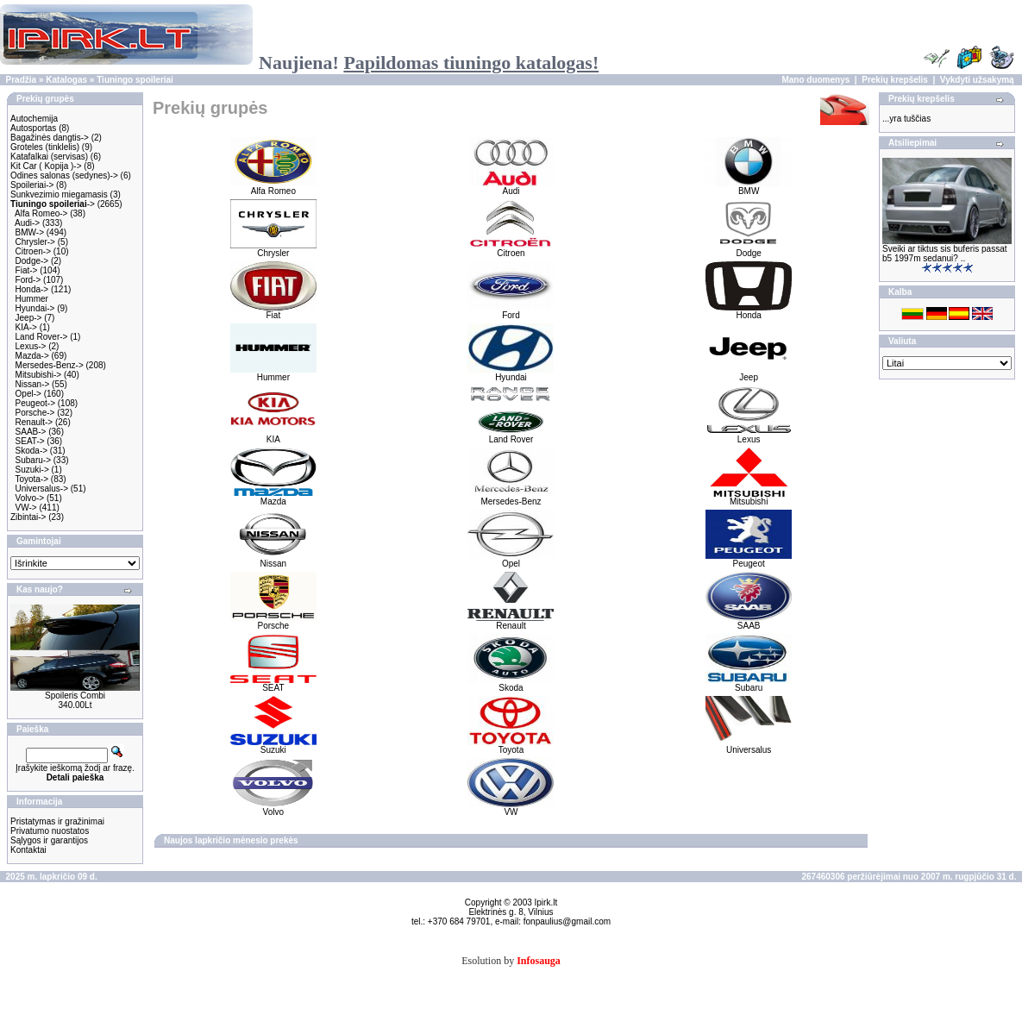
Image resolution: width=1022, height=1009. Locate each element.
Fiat (273, 311)
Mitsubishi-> (39, 374)
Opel (510, 559)
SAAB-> (31, 431)
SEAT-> (30, 441)
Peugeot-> (35, 403)
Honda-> (32, 289)
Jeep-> (29, 318)
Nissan (273, 559)
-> (52, 204)
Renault (510, 621)
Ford (510, 311)
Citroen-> (33, 251)
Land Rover (510, 435)
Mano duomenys (815, 80)
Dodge (748, 249)
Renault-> (34, 422)
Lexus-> (31, 346)
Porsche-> (35, 412)
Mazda (273, 497)
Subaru (748, 684)
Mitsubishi (748, 497)
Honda (748, 311)
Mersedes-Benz (510, 497)
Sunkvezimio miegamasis (59, 194)
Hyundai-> (35, 308)
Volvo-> (30, 498)
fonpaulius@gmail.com (567, 921)
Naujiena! (429, 62)
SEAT (273, 684)
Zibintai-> (28, 517)
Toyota (510, 746)
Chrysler (273, 249)
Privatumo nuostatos (49, 831)
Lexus (748, 435)
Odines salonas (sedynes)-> (64, 175)
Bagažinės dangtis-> (49, 137)
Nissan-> (33, 384)
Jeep (748, 373)
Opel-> (28, 393)
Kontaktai (28, 850)
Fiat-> (27, 270)
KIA (273, 435)
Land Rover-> (42, 337)
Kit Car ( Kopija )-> (46, 166)
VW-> (26, 507)
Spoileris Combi (75, 695)
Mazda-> (32, 355)
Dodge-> (32, 261)
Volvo (273, 808)
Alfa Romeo (273, 187)
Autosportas (33, 128)
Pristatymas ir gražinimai (57, 821)
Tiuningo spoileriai (135, 80)
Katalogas (66, 80)
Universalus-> (42, 488)
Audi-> (27, 223)
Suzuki (273, 746)
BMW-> (30, 232)
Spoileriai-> (31, 185)
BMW (748, 187)
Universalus (748, 746)
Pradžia (21, 80)
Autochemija (34, 118)
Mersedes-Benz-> (50, 365)
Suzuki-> (32, 469)
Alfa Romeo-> (41, 213)
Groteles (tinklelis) (44, 147)
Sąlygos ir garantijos (49, 840)
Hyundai (510, 373)
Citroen (510, 249)
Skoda (510, 684)
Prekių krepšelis (895, 80)
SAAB (748, 621)
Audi (510, 187)
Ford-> (28, 280)
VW (510, 808)
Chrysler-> (35, 242)
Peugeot (748, 559)
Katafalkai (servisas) (49, 156)
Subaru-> (33, 460)
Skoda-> (32, 450)
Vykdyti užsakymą (977, 80)
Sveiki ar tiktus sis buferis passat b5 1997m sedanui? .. (944, 253)
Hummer (32, 299)
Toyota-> (31, 479)
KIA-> (26, 327)
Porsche (273, 621)
